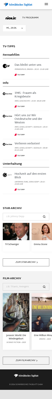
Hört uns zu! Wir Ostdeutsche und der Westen (28, 119)
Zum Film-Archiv (26, 361)
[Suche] (26, 216)
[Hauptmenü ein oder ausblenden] (46, 4)
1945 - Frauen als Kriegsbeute (25, 95)
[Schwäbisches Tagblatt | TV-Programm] (17, 4)
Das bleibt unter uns (28, 65)
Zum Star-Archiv (26, 262)
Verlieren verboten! (27, 144)
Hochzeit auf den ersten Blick (30, 175)
